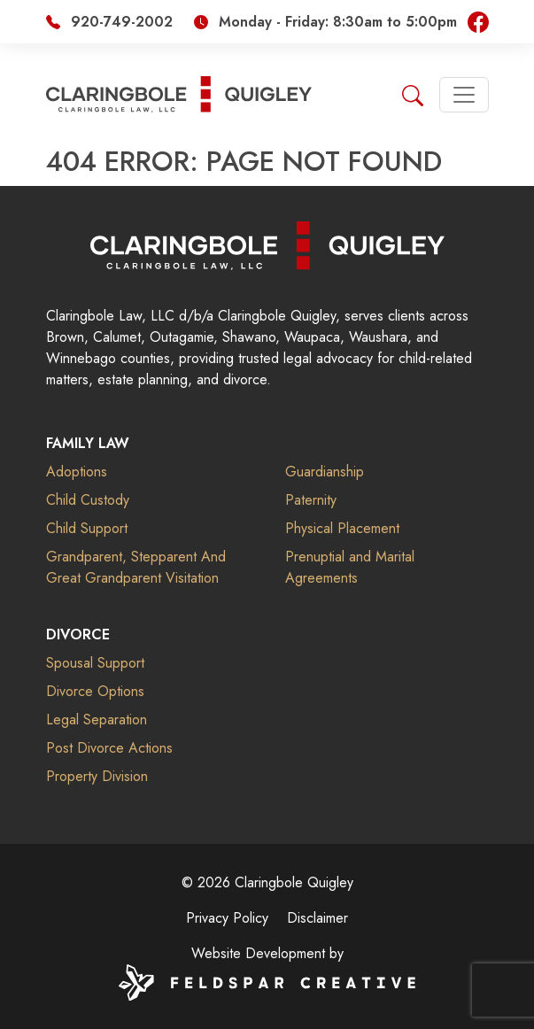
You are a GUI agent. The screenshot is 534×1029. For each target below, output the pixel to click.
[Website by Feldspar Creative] (267, 981)
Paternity (311, 500)
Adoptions (76, 471)
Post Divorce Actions (109, 748)
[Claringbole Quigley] (267, 244)
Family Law (87, 443)
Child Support (87, 528)
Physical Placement (342, 528)
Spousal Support (95, 663)
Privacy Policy (227, 918)
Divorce (78, 634)
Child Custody (87, 500)
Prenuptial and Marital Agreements (349, 567)
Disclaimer (317, 918)
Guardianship (324, 471)
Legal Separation (96, 719)
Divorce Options (95, 691)
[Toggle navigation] (464, 94)
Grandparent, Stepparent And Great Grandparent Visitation (136, 567)
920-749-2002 (122, 22)
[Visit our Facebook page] (478, 21)
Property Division (97, 776)
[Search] (412, 93)
